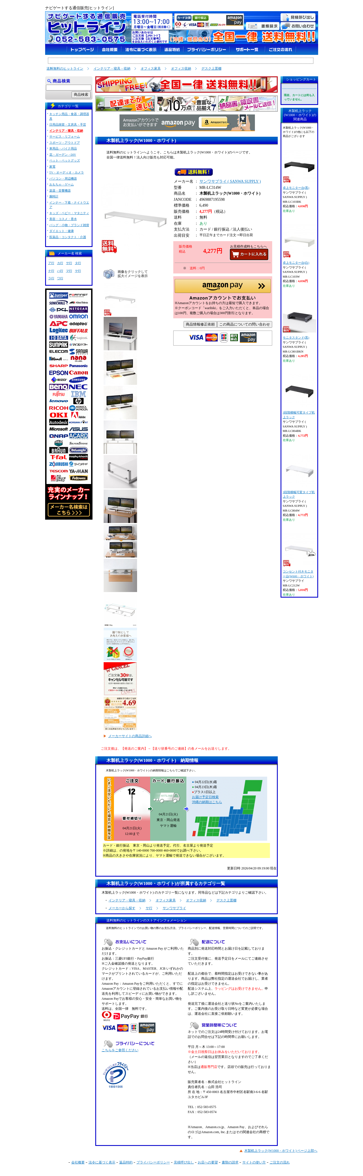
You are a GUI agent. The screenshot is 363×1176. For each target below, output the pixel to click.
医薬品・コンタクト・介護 (67, 237)
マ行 (69, 270)
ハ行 (60, 270)
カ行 (60, 263)
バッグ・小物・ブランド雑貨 (69, 225)
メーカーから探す (122, 908)
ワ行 (60, 278)
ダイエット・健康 (61, 231)
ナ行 (51, 270)
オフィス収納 (181, 68)
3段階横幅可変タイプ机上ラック (299, 396)
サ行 (149, 908)
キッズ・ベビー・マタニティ (69, 213)
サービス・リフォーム (64, 136)
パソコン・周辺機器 (63, 178)
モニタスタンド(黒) (299, 319)
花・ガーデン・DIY (62, 154)
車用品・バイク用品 (63, 148)
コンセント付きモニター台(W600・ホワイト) (299, 555)
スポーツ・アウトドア (64, 142)
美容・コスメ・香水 (63, 219)
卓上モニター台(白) (299, 244)
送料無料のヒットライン (65, 68)
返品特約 (126, 1162)
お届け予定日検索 (205, 797)
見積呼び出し (184, 1162)
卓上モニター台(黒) (299, 169)
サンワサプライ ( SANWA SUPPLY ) (230, 182)
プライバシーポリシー (153, 1162)
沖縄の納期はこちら (207, 802)
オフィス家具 (151, 68)
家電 (52, 166)
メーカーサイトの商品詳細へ (130, 736)
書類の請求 (230, 1162)
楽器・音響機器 (60, 190)
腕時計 (54, 196)
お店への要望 (208, 1162)
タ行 (78, 263)
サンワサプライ (174, 908)
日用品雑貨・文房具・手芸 (67, 124)
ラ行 (51, 278)
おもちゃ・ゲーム (61, 184)
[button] (223, 291)
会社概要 (78, 1162)
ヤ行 (78, 270)
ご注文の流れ (280, 1162)
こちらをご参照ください (120, 1050)
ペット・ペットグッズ (64, 160)
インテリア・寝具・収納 (112, 68)
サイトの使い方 (254, 1162)
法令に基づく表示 (102, 1162)
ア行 (51, 263)
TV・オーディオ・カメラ (66, 172)
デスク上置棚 (211, 68)
